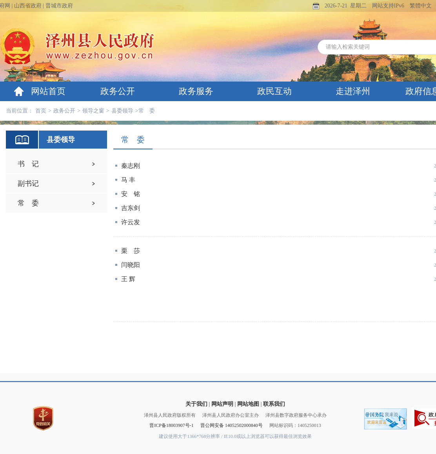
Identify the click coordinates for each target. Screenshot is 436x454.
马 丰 (128, 179)
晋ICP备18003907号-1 (171, 425)
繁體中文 (421, 6)
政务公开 (117, 91)
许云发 (130, 222)
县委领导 (122, 111)
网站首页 (48, 91)
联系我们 (274, 404)
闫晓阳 (130, 265)
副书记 (28, 183)
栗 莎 (130, 250)
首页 (40, 111)
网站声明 (222, 404)
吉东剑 (130, 208)
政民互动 (274, 91)
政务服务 (196, 91)
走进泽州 (353, 91)
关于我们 (196, 404)
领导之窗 (93, 111)
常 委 (28, 203)
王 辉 (128, 279)
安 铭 (130, 194)
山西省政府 (28, 6)
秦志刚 (130, 165)
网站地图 (248, 404)
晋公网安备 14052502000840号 (231, 425)
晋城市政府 (59, 6)
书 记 (28, 164)
